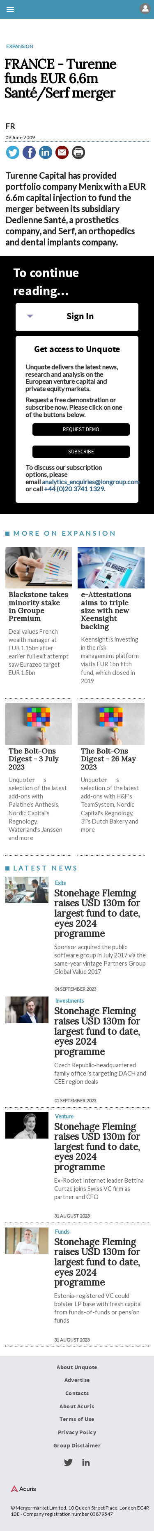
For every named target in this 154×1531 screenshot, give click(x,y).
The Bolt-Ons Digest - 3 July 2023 (33, 759)
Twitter (68, 1463)
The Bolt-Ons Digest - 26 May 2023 (108, 759)
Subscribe (81, 451)
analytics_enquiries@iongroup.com (91, 481)
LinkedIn (86, 1463)
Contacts (77, 1393)
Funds (62, 1231)
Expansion (19, 46)
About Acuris (77, 1407)
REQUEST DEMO (81, 429)
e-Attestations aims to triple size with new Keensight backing (106, 610)
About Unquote (77, 1367)
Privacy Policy (77, 1432)
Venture (64, 1116)
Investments (69, 1000)
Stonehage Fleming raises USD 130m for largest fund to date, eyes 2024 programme (97, 913)
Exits (60, 883)
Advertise (77, 1380)
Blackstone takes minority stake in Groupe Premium (38, 606)
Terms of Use (77, 1419)
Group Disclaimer (77, 1446)
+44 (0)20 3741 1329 (74, 488)
